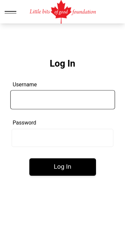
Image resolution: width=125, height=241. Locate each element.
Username (25, 84)
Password (24, 122)
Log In (62, 166)
